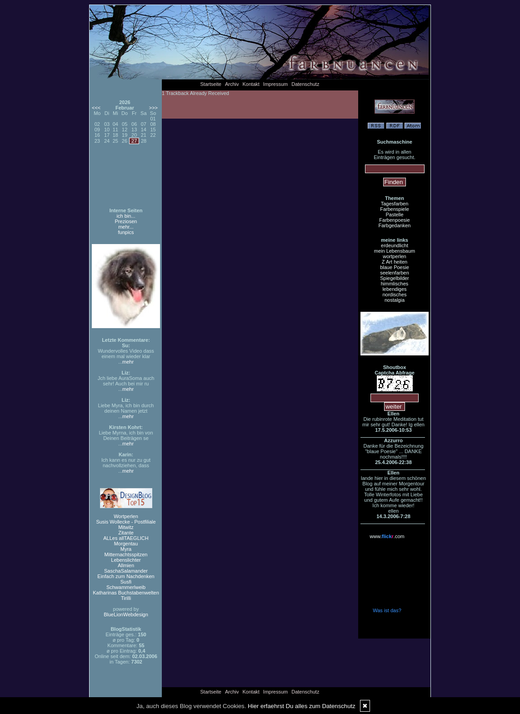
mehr (128, 361)
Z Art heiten (394, 262)
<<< (96, 107)
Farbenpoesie (394, 220)
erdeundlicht (394, 245)
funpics (126, 232)
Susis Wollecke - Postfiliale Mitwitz (125, 524)
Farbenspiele (394, 209)
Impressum (275, 84)
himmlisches (395, 283)
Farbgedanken (395, 225)
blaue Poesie (394, 267)
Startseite (210, 84)
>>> (153, 107)
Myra (125, 549)
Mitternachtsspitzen (126, 554)
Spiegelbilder (394, 278)
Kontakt (251, 84)
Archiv (232, 84)
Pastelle (394, 214)
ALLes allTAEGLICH (125, 538)
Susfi (125, 581)
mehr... (126, 227)
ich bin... (126, 216)
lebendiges (394, 289)
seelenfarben (394, 272)
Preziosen (126, 221)
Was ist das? (387, 610)
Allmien (126, 565)
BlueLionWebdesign (126, 614)
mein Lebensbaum (394, 251)
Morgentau (126, 543)
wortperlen (394, 256)
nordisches (394, 294)
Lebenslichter (125, 560)
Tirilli (126, 598)
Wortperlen (126, 516)
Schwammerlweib (125, 587)
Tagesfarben (395, 203)
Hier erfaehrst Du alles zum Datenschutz (301, 706)
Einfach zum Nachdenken (125, 576)
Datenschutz (305, 84)
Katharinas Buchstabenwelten (126, 592)
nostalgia (395, 300)
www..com (387, 536)
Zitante (126, 532)
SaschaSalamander (126, 571)
